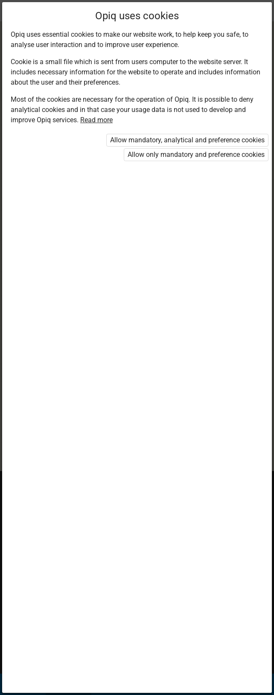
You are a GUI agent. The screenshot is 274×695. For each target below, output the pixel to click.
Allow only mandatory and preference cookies (196, 154)
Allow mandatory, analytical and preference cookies (187, 140)
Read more (96, 120)
